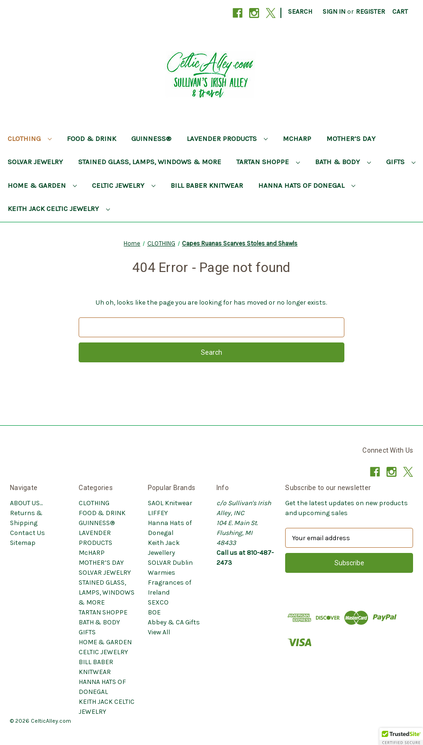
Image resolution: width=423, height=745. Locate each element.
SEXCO (158, 602)
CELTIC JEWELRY (123, 185)
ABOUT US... (26, 503)
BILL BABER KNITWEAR (207, 185)
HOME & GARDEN (42, 185)
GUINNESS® (151, 138)
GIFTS (400, 162)
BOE (154, 612)
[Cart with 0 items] (400, 11)
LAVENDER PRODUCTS (227, 138)
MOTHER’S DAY (351, 138)
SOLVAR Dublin (170, 563)
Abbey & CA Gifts (174, 622)
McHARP (297, 138)
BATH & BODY (343, 162)
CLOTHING (30, 138)
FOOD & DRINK (91, 138)
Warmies (161, 573)
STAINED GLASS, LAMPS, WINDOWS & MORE (149, 162)
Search (300, 12)
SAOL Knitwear (170, 503)
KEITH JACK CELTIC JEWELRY (59, 208)
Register (370, 12)
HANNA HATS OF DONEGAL (306, 185)
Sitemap (23, 543)
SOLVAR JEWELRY (35, 162)
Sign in (334, 12)
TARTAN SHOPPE (268, 162)
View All (159, 632)
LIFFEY (158, 513)
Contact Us (27, 533)
